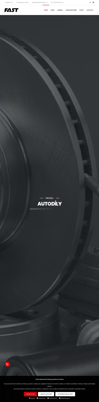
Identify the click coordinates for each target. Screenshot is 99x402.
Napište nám (9, 2)
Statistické (41, 398)
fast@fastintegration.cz (40, 2)
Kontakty (90, 10)
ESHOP (81, 10)
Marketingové (64, 398)
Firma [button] (52, 10)
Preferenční (52, 398)
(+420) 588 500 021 (57, 2)
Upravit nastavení (46, 394)
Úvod (46, 10)
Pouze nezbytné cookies (65, 394)
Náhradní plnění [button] (71, 10)
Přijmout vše (30, 394)
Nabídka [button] (60, 10)
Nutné (32, 398)
